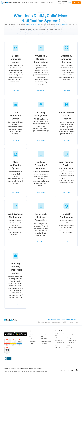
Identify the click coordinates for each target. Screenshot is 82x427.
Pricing (43, 2)
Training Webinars (59, 344)
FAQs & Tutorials (45, 340)
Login (69, 2)
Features (25, 2)
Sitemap (68, 346)
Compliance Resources (41, 372)
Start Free (76, 2)
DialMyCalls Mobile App (60, 335)
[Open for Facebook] (61, 371)
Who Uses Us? (35, 2)
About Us (31, 335)
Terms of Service (8, 372)
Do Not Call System (71, 341)
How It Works (17, 2)
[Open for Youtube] (72, 371)
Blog (42, 337)
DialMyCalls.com (38, 369)
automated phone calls (32, 24)
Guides (31, 337)
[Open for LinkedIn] (68, 371)
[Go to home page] (6, 2)
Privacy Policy (17, 372)
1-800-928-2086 (62, 1)
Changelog (69, 348)
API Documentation (46, 342)
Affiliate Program (70, 335)
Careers (57, 346)
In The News (58, 339)
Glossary (68, 339)
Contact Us (49, 2)
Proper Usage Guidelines (28, 372)
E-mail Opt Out (70, 344)
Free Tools (57, 348)
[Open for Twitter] (65, 371)
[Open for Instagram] (77, 371)
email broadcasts (61, 24)
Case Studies (58, 341)
